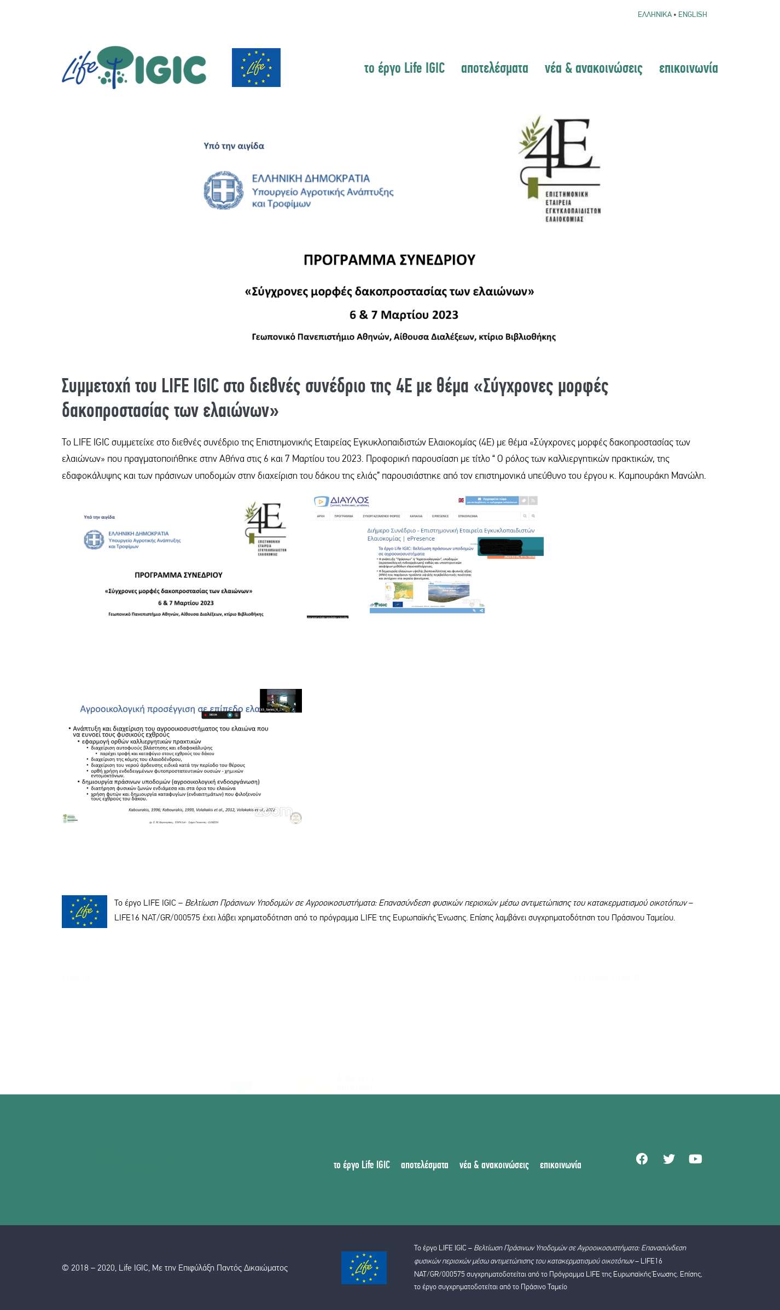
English (692, 14)
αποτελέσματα (494, 67)
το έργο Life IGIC (404, 67)
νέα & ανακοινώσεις (594, 67)
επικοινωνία (688, 67)
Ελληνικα (655, 14)
